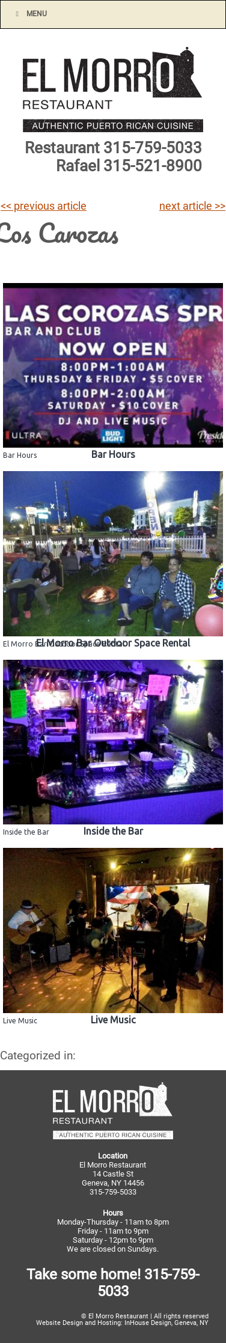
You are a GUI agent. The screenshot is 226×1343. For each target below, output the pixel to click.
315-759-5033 (152, 148)
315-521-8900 (152, 166)
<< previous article (44, 206)
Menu (30, 14)
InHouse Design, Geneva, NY (166, 1323)
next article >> (192, 206)
